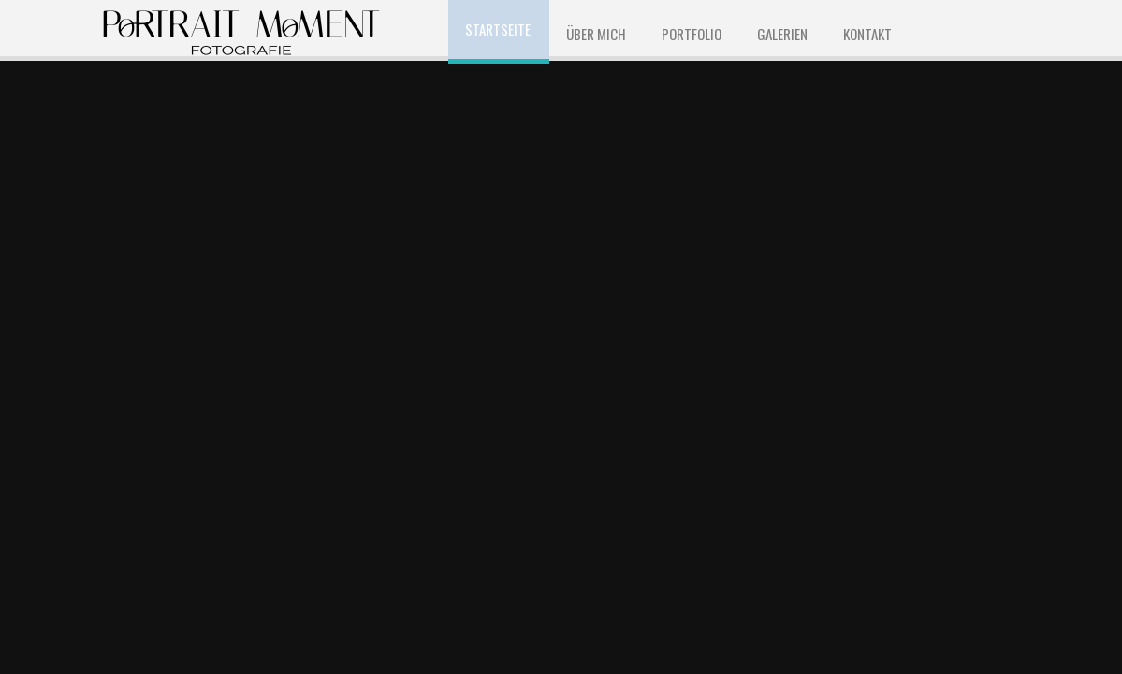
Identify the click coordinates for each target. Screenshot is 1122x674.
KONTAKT (867, 33)
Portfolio (691, 33)
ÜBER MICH (596, 33)
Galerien (782, 33)
